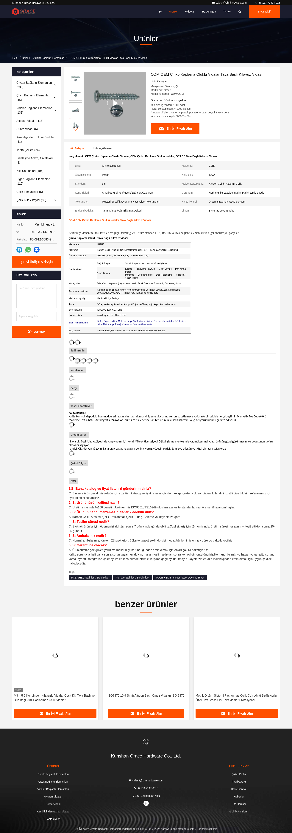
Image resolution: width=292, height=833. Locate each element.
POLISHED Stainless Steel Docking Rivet (180, 577)
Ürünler (173, 11)
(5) (29, 191)
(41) (35, 139)
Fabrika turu (239, 781)
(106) (29, 170)
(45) (33, 97)
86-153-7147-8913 (267, 2)
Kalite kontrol (238, 789)
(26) (28, 150)
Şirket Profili (239, 774)
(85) (31, 200)
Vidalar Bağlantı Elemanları (48, 57)
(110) (33, 181)
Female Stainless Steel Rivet (132, 577)
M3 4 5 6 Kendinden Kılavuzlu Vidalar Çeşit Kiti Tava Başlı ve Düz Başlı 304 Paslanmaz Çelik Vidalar (54, 698)
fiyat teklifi (264, 11)
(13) (29, 120)
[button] (75, 129)
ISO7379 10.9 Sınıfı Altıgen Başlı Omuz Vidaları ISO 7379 (146, 695)
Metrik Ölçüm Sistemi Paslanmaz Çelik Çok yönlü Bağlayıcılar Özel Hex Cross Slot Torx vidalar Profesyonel (236, 698)
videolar (190, 11)
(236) (34, 85)
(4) (34, 160)
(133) (34, 110)
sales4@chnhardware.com (229, 2)
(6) (27, 129)
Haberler (239, 796)
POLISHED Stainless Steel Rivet (90, 577)
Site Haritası (239, 804)
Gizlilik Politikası (238, 811)
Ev (160, 11)
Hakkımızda (209, 11)
